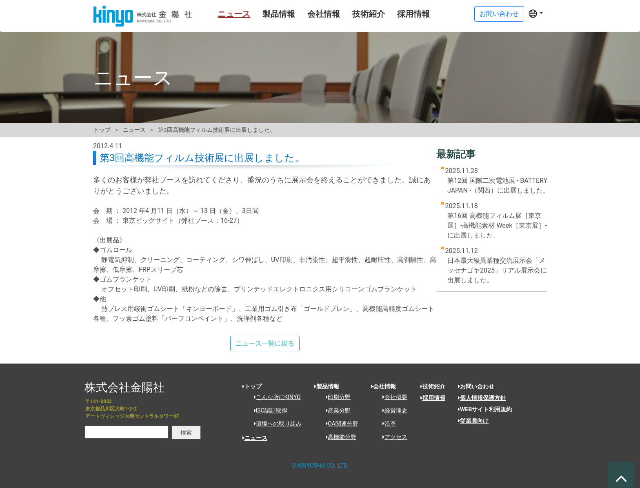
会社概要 (392, 397)
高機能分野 (338, 437)
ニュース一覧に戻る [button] (265, 343)
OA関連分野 (339, 423)
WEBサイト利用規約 (485, 409)
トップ (102, 129)
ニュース (220, 14)
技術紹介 (355, 14)
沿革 (386, 423)
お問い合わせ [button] (499, 14)
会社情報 (310, 14)
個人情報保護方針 (482, 398)
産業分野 (335, 410)
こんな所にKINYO (274, 397)
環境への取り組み (275, 423)
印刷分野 (335, 397)
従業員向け (473, 420)
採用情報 (400, 14)
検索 (186, 432)
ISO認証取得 (268, 410)
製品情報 (265, 14)
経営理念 (392, 410)
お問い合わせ (476, 386)
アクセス (392, 437)
